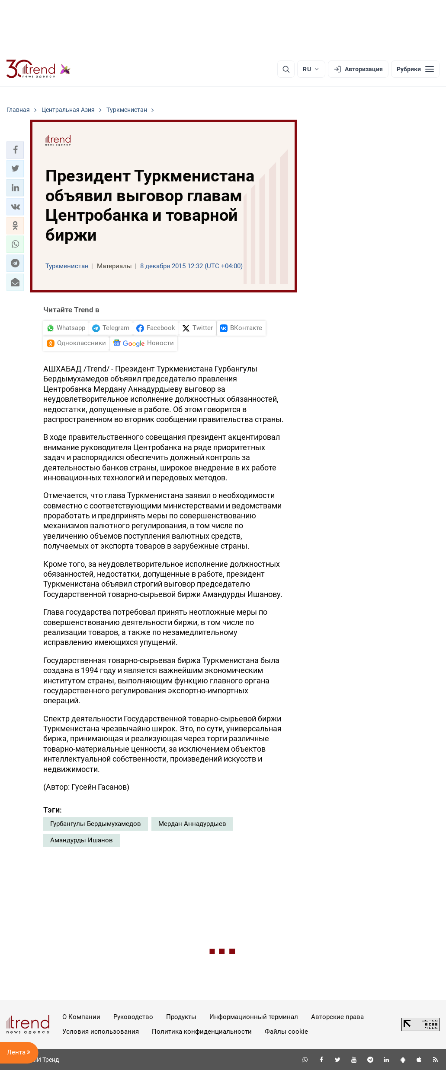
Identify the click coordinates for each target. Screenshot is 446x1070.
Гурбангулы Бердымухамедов (95, 824)
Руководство (133, 1017)
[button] (15, 150)
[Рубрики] (415, 69)
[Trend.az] (38, 69)
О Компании (81, 1017)
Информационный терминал (253, 1017)
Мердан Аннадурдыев (192, 824)
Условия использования (100, 1031)
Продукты (181, 1017)
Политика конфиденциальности (202, 1031)
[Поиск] (286, 69)
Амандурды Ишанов (81, 840)
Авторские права (337, 1017)
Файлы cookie (286, 1031)
